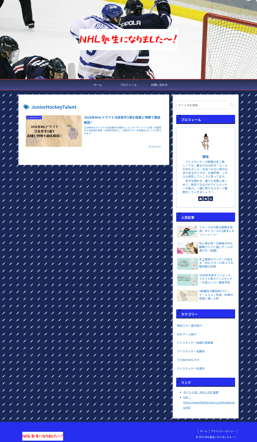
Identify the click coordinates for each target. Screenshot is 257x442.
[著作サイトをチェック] (200, 198)
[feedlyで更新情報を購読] (205, 198)
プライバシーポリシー (223, 431)
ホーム (203, 431)
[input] (205, 105)
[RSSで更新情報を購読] (210, 198)
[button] (231, 105)
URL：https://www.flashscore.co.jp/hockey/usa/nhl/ (209, 402)
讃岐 (205, 156)
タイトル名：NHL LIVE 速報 (200, 392)
